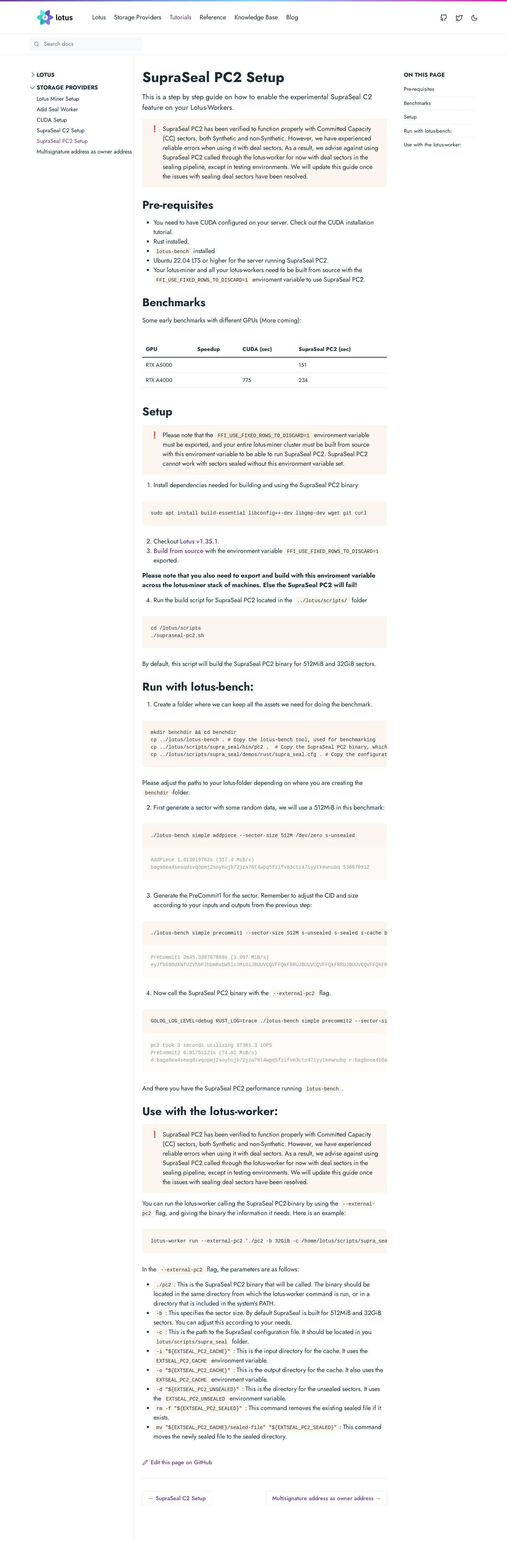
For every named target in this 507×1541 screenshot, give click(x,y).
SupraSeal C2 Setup (60, 130)
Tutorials (180, 17)
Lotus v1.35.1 (199, 541)
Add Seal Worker (57, 109)
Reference (213, 17)
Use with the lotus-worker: (433, 145)
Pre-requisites (419, 89)
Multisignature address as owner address (84, 151)
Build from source (179, 550)
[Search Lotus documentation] (86, 44)
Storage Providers (137, 17)
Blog (292, 17)
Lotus (99, 17)
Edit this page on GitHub (177, 1462)
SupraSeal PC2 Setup (62, 141)
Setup (410, 117)
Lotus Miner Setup (58, 99)
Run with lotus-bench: (428, 131)
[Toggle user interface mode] (474, 17)
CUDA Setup (52, 120)
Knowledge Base (256, 17)
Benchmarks (417, 103)
